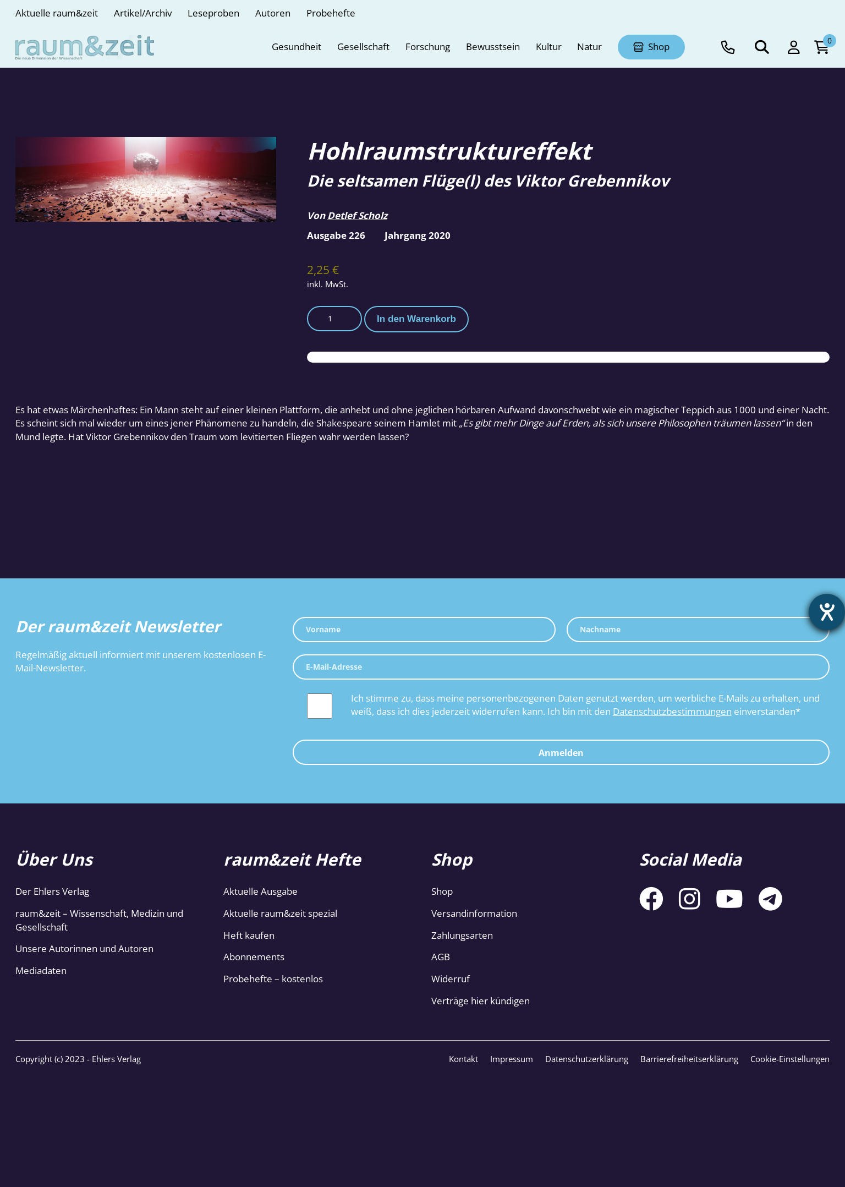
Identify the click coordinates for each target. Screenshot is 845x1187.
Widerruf (450, 978)
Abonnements (253, 956)
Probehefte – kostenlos (273, 978)
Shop (442, 891)
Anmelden (561, 753)
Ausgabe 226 (336, 235)
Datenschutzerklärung (586, 1058)
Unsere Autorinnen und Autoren (84, 948)
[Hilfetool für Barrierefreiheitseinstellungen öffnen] (827, 612)
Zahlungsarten (462, 935)
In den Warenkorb (416, 319)
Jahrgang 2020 (418, 235)
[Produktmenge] (334, 318)
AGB (440, 956)
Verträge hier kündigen (480, 1000)
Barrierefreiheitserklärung (689, 1058)
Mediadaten (41, 970)
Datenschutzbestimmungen (672, 711)
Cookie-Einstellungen (790, 1058)
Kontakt (463, 1058)
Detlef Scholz (357, 215)
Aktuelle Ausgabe (260, 891)
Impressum (511, 1058)
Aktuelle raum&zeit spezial (280, 913)
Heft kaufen (249, 935)
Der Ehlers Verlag (52, 891)
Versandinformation (474, 913)
